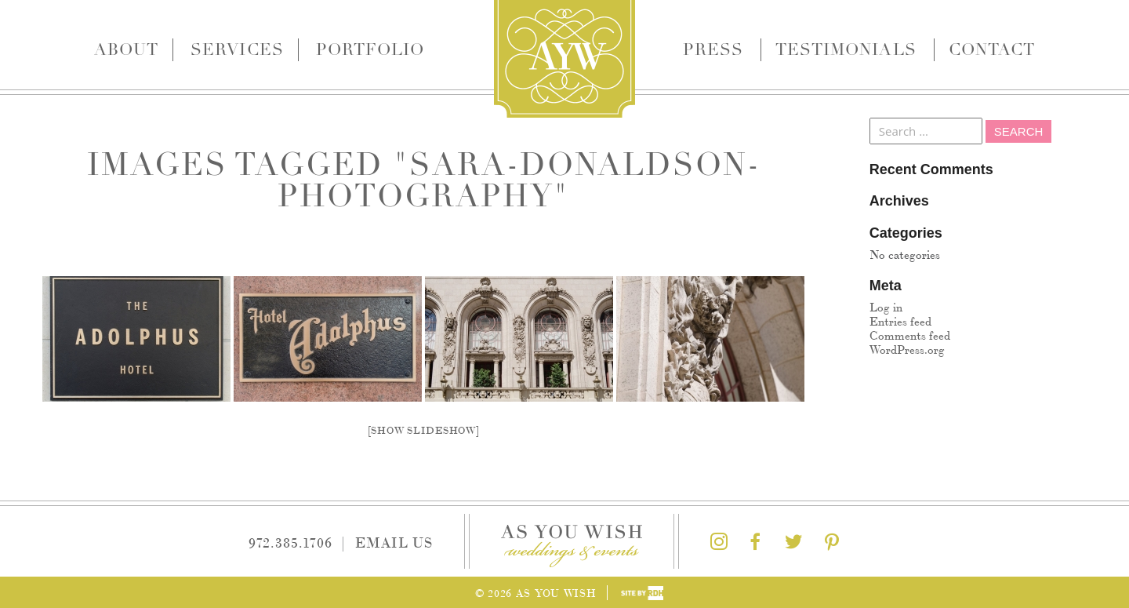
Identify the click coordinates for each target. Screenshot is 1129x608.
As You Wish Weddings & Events (564, 59)
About (126, 49)
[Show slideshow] (423, 429)
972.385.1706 (290, 541)
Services (237, 49)
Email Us (394, 541)
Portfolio (370, 49)
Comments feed (909, 335)
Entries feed (900, 320)
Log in (885, 306)
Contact (992, 49)
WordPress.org (907, 349)
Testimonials (846, 49)
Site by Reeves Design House (642, 593)
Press (713, 49)
